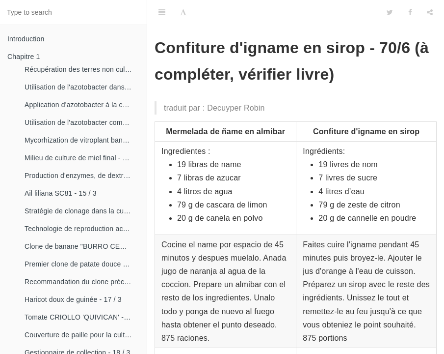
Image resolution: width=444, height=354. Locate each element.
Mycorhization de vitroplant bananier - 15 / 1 (82, 140)
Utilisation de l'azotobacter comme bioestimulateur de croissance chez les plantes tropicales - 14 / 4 (82, 122)
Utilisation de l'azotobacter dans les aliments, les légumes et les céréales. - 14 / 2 (82, 87)
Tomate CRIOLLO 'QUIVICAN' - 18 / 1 (82, 317)
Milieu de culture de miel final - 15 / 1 (82, 158)
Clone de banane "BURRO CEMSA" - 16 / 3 (82, 246)
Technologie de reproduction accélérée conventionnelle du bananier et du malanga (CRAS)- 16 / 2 (82, 229)
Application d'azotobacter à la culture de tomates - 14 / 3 (82, 105)
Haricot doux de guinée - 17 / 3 (73, 299)
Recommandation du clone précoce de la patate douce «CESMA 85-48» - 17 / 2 (82, 282)
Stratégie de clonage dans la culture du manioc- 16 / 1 (82, 211)
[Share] (429, 12)
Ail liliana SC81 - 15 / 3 (61, 193)
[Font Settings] (183, 12)
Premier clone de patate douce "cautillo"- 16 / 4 (82, 264)
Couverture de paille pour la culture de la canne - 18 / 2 (82, 335)
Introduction (26, 39)
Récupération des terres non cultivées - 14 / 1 (82, 69)
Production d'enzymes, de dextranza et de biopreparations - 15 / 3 (82, 175)
